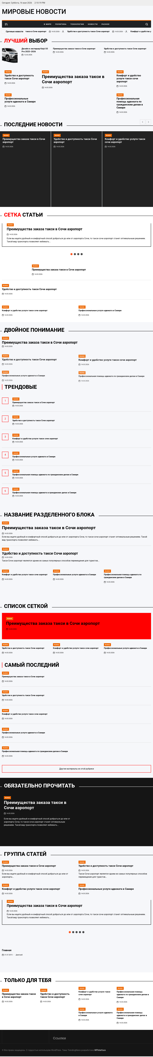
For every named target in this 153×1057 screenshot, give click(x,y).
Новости (93, 24)
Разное (106, 24)
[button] (142, 122)
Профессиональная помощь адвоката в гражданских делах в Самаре (132, 1015)
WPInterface (100, 1050)
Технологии (77, 24)
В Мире (47, 24)
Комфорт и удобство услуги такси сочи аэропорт (129, 78)
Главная (6, 950)
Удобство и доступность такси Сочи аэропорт (103, 31)
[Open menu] (6, 24)
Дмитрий (19, 955)
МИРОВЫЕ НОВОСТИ (34, 11)
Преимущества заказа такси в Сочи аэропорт (40, 31)
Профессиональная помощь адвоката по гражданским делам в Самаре (130, 103)
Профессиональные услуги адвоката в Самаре (20, 100)
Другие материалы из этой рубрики (76, 769)
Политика (61, 24)
